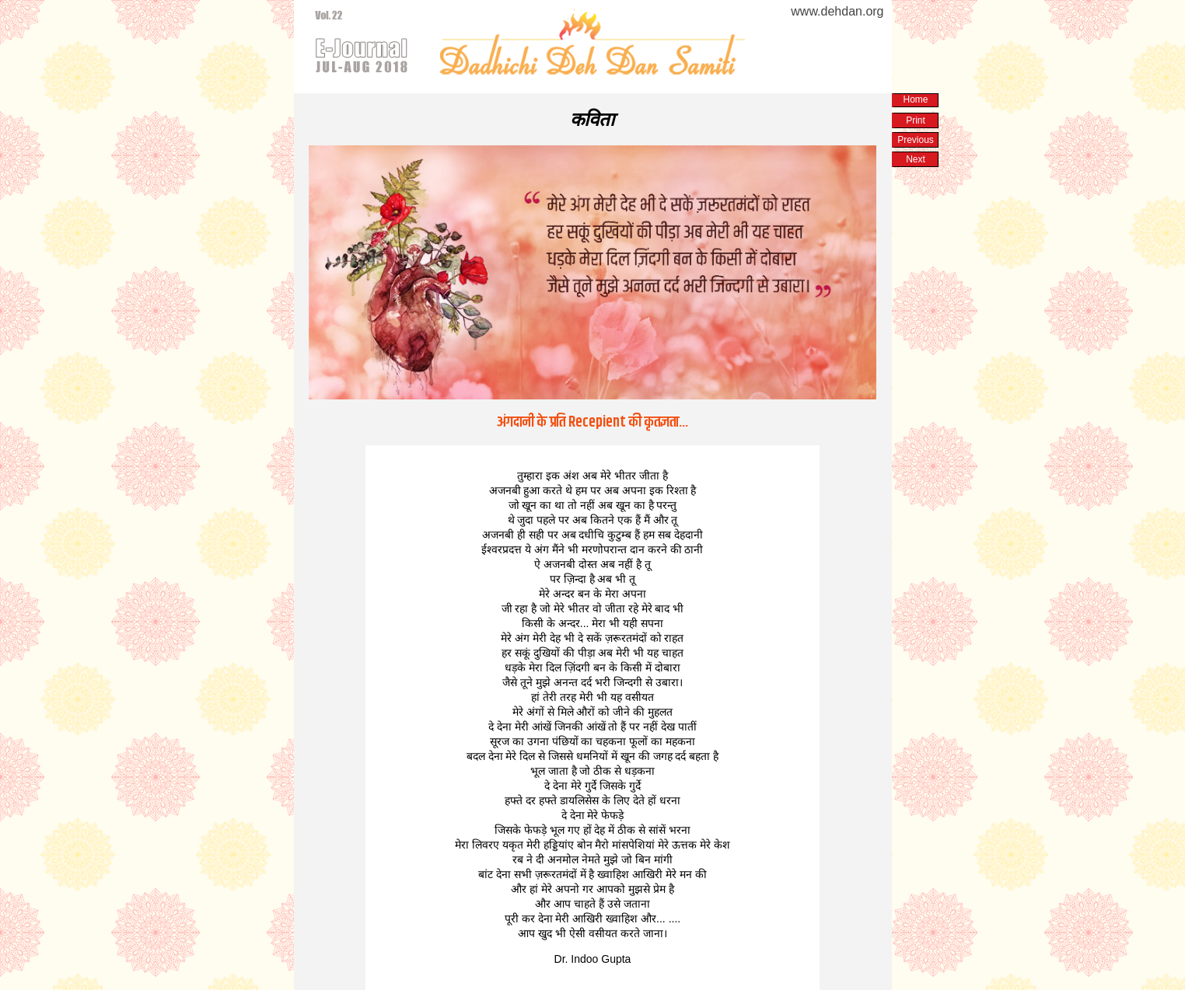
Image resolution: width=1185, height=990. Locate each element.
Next (915, 159)
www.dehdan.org (837, 11)
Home (915, 99)
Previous (915, 139)
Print (915, 120)
